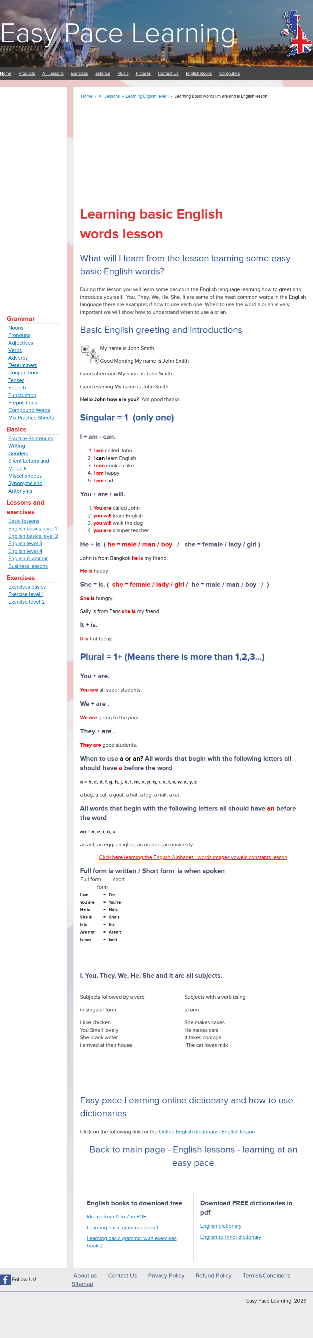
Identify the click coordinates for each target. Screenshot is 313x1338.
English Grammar (28, 558)
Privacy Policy (166, 1275)
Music (122, 73)
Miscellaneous (25, 476)
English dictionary (221, 1226)
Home (5, 73)
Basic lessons (23, 521)
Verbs (15, 350)
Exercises (79, 73)
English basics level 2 (33, 536)
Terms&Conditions (266, 1275)
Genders (18, 453)
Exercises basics (27, 587)
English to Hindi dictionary (230, 1237)
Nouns (15, 328)
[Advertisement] (33, 194)
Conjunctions (23, 372)
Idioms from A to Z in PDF (116, 1216)
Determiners (22, 365)
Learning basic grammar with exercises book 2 (132, 1242)
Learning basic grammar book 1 (122, 1227)
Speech (17, 387)
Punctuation (22, 395)
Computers (229, 73)
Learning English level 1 (147, 96)
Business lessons (28, 566)
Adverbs (18, 358)
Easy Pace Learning (118, 33)
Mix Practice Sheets (31, 417)
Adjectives (20, 343)
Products (27, 73)
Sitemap (82, 1284)
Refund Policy (214, 1275)
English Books (199, 73)
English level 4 (25, 551)
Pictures (143, 73)
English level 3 (25, 543)
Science (102, 73)
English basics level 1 (32, 528)
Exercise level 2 (26, 602)
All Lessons (53, 73)
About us (85, 1275)
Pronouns (19, 335)
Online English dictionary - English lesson (207, 1131)
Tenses (16, 380)
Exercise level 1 (25, 594)
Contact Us (168, 73)
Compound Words (29, 410)
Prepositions (22, 402)
